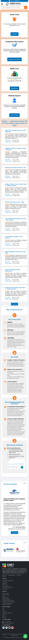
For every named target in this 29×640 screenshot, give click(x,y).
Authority (4, 611)
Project (3, 596)
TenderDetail (23, 637)
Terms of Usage (23, 634)
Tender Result (5, 597)
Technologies (11, 575)
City (3, 610)
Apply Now (14, 88)
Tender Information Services (8, 601)
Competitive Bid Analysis (7, 600)
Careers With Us (6, 586)
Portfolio (19, 575)
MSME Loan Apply (6, 604)
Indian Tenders (5, 593)
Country (4, 614)
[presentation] (23, 483)
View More (14, 532)
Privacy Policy (14, 635)
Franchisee (4, 584)
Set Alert (14, 34)
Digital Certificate (6, 599)
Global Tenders (5, 594)
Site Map (4, 617)
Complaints (4, 583)
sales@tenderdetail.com (8, 623)
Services (4, 575)
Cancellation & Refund (7, 587)
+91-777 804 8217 (15, 1)
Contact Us (4, 589)
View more (14, 304)
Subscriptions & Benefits (7, 580)
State (3, 608)
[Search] (25, 7)
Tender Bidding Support (7, 603)
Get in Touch (14, 115)
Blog (3, 615)
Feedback (4, 582)
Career (4, 576)
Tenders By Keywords (7, 613)
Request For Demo (14, 59)
